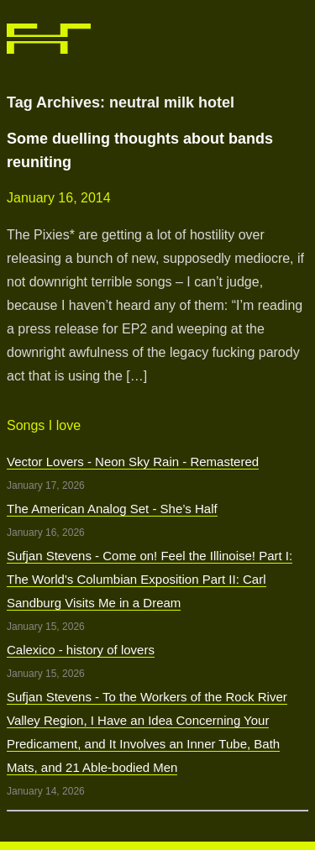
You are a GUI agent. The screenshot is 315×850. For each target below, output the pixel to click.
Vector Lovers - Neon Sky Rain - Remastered (133, 461)
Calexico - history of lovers (81, 650)
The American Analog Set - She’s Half (112, 508)
